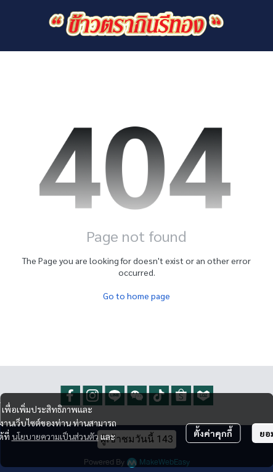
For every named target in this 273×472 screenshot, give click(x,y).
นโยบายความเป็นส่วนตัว (55, 436)
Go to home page (136, 295)
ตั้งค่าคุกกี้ (213, 433)
